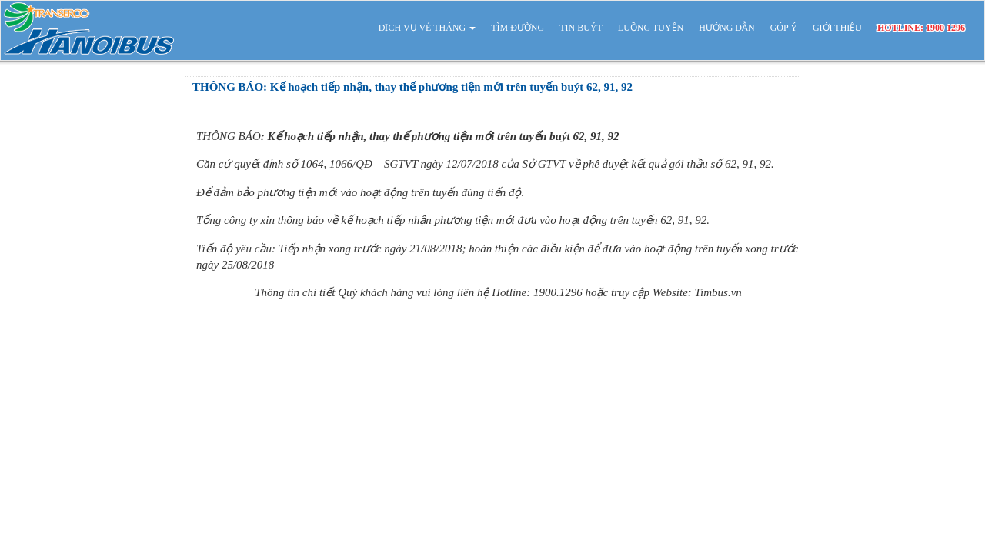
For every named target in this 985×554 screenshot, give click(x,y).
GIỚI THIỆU (837, 27)
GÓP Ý (783, 27)
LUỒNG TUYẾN (650, 27)
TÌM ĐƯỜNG (517, 27)
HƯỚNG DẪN (726, 27)
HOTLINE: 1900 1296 (921, 27)
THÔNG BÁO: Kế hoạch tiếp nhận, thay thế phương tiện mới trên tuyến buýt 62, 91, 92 (412, 87)
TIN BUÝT (581, 27)
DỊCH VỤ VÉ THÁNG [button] (427, 27)
